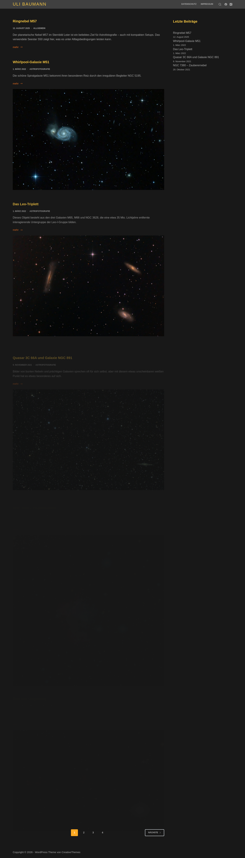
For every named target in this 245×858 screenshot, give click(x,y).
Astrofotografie (40, 70)
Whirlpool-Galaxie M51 (31, 63)
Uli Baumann (29, 4)
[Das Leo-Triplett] (88, 290)
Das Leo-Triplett (25, 208)
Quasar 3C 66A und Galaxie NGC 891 (196, 57)
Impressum (207, 4)
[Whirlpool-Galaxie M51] (88, 140)
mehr (18, 47)
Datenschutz (189, 4)
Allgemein (39, 28)
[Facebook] (226, 4)
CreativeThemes (71, 852)
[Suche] (220, 4)
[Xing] (231, 4)
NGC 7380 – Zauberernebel (190, 65)
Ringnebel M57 (25, 21)
